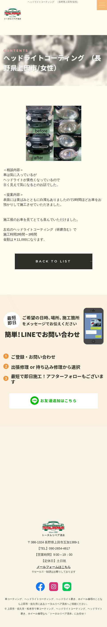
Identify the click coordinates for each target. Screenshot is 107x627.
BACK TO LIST (53, 261)
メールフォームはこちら (54, 567)
